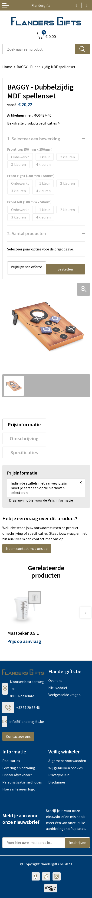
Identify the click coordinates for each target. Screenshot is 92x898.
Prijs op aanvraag (24, 641)
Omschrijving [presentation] (24, 438)
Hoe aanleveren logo (18, 789)
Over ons (55, 680)
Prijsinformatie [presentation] (24, 424)
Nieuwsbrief (57, 687)
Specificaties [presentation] (24, 452)
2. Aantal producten (26, 233)
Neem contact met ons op (27, 548)
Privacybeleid (58, 775)
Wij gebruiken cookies (65, 768)
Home (7, 66)
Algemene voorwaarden (67, 760)
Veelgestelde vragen (64, 694)
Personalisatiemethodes (22, 782)
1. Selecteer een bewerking (33, 139)
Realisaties (11, 760)
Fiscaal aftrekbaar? (17, 775)
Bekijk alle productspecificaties (33, 123)
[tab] (24, 424)
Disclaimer (56, 782)
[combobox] (38, 49)
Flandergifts (40, 5)
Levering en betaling (18, 768)
